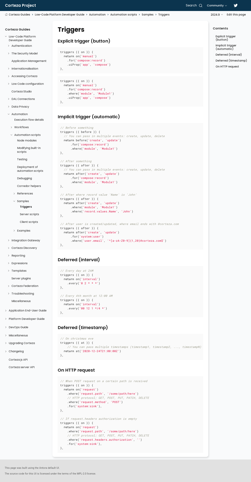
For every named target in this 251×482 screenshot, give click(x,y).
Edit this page (236, 14)
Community (215, 5)
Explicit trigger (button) (226, 38)
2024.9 (215, 15)
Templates (19, 271)
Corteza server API (22, 367)
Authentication (22, 46)
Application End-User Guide (28, 311)
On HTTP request (227, 67)
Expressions (20, 263)
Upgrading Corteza (22, 343)
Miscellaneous (21, 301)
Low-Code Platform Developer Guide (59, 14)
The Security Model (25, 53)
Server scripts (29, 214)
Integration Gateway (26, 240)
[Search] (193, 5)
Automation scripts (123, 14)
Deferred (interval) (229, 55)
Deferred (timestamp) (231, 61)
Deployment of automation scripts (30, 169)
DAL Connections (23, 99)
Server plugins (21, 278)
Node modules (27, 140)
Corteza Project (20, 5)
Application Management (29, 61)
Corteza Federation (25, 286)
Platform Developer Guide (27, 319)
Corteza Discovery (24, 248)
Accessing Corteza (24, 76)
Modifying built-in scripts (29, 150)
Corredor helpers (29, 186)
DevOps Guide (18, 327)
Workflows (21, 127)
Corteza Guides (19, 14)
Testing (22, 159)
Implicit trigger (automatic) (226, 47)
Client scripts (29, 222)
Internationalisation (25, 69)
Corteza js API (18, 360)
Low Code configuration (28, 84)
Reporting (18, 256)
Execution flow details (29, 120)
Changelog (16, 351)
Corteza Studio (22, 91)
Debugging (24, 178)
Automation (97, 14)
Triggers (164, 14)
